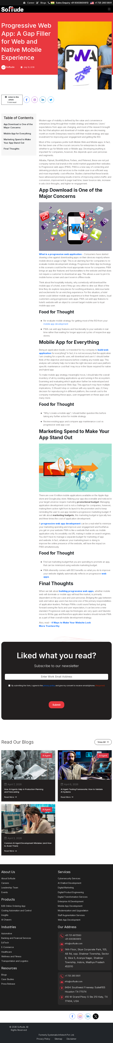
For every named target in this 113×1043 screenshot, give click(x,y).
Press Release (8, 984)
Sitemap (58, 1039)
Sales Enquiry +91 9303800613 (72, 2)
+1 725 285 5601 (103, 2)
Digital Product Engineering (71, 892)
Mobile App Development (70, 906)
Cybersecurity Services (69, 878)
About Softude (8, 878)
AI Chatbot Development (69, 883)
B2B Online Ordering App (13, 906)
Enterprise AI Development (70, 901)
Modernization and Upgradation (73, 910)
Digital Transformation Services (73, 897)
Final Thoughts (11, 148)
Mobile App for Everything (17, 133)
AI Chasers (6, 919)
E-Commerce (7, 947)
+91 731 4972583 (73, 935)
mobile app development (55, 324)
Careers (5, 883)
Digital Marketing (66, 887)
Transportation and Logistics (14, 961)
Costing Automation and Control (16, 910)
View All (103, 742)
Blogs (41, 2)
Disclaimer (71, 1039)
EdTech (5, 942)
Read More (10, 797)
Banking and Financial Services (16, 938)
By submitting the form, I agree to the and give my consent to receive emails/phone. (58, 685)
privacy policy (49, 685)
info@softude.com (73, 943)
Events (4, 892)
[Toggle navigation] (109, 9)
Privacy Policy (43, 1039)
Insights (4, 915)
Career (28, 2)
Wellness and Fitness (11, 956)
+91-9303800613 (73, 939)
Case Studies (7, 979)
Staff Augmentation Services (71, 915)
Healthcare (6, 952)
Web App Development (69, 920)
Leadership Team (9, 887)
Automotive (6, 933)
